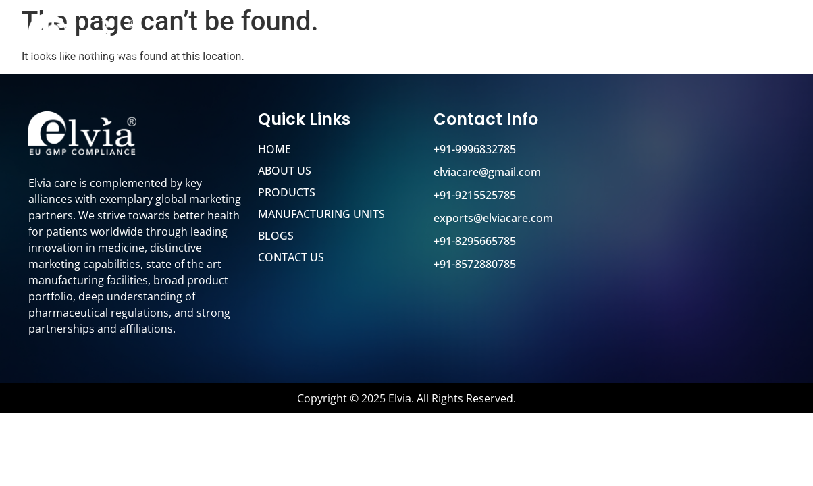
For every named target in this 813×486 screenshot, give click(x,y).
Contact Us (740, 38)
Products (472, 38)
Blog (675, 38)
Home (340, 38)
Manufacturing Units (580, 38)
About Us (400, 38)
